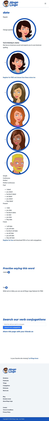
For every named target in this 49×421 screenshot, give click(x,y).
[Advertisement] (24, 254)
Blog (4, 396)
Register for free (8, 240)
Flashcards (6, 380)
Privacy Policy (6, 412)
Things (5, 383)
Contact (5, 407)
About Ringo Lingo (8, 401)
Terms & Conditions (8, 410)
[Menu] (45, 3)
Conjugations (6, 385)
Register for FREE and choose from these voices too (19, 77)
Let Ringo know (33, 358)
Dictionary (5, 388)
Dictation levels (7, 399)
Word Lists (5, 390)
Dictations (5, 378)
